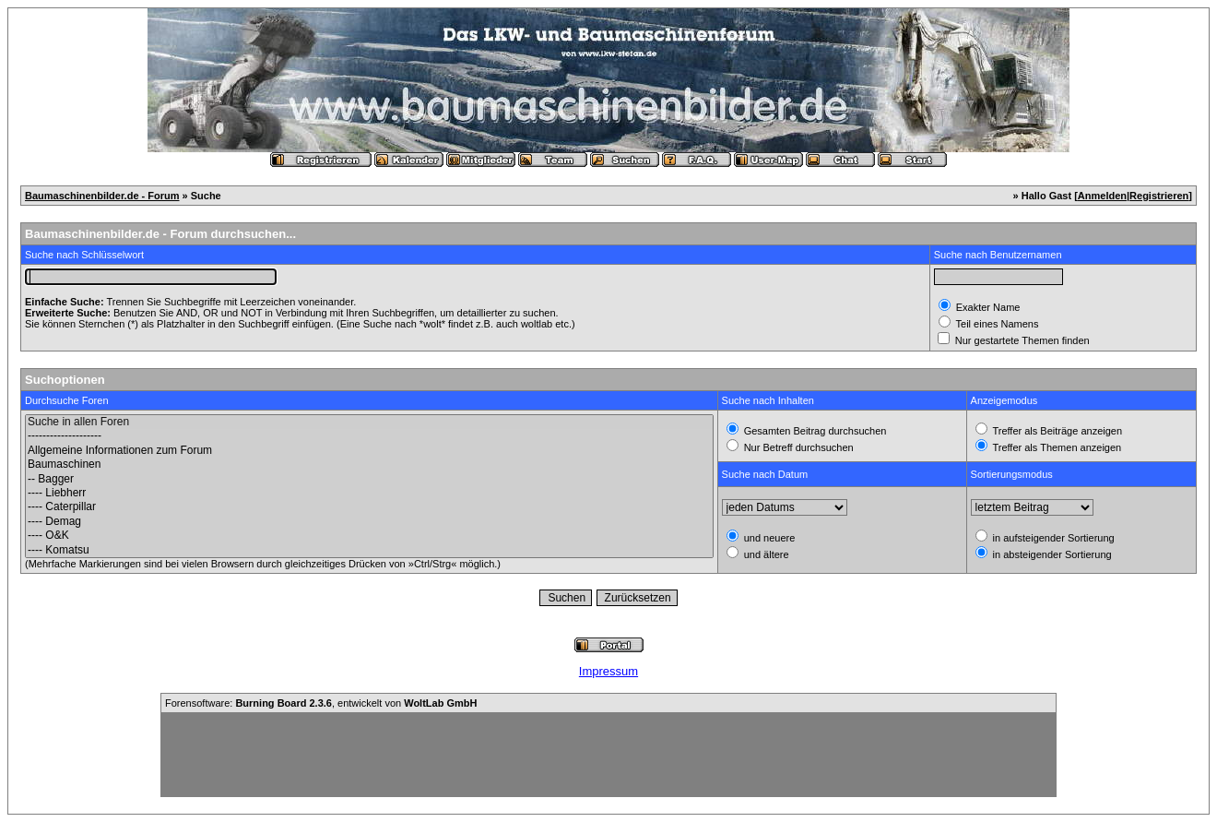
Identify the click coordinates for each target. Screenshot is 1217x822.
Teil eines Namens (996, 323)
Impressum (608, 671)
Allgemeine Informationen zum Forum (369, 451)
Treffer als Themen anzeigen (1056, 447)
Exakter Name (987, 307)
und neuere (768, 537)
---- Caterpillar (369, 507)
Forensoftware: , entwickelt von (321, 703)
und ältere (765, 554)
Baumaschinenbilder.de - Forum (102, 195)
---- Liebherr (369, 493)
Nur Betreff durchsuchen (797, 447)
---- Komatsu (369, 550)
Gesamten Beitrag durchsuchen (814, 430)
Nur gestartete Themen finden (1021, 340)
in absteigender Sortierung (1051, 554)
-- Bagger (369, 479)
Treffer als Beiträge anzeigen (1056, 430)
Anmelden (1102, 195)
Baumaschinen (369, 464)
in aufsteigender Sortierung (1052, 537)
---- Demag (369, 522)
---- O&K (369, 535)
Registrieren (1158, 195)
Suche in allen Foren (369, 422)
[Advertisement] (608, 754)
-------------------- (369, 436)
